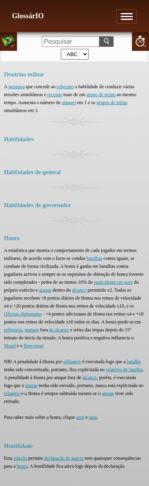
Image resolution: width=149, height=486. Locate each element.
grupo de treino (101, 94)
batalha (134, 361)
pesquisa (16, 86)
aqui (80, 417)
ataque (45, 290)
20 (140, 41)
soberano (65, 86)
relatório (12, 393)
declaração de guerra (63, 458)
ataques (69, 102)
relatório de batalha (124, 369)
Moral (9, 346)
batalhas (94, 258)
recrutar (54, 94)
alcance (79, 290)
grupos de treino (112, 102)
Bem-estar (33, 346)
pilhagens (13, 330)
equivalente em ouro (113, 282)
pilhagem (72, 361)
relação (20, 458)
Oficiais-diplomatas (23, 314)
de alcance (59, 330)
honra (22, 466)
